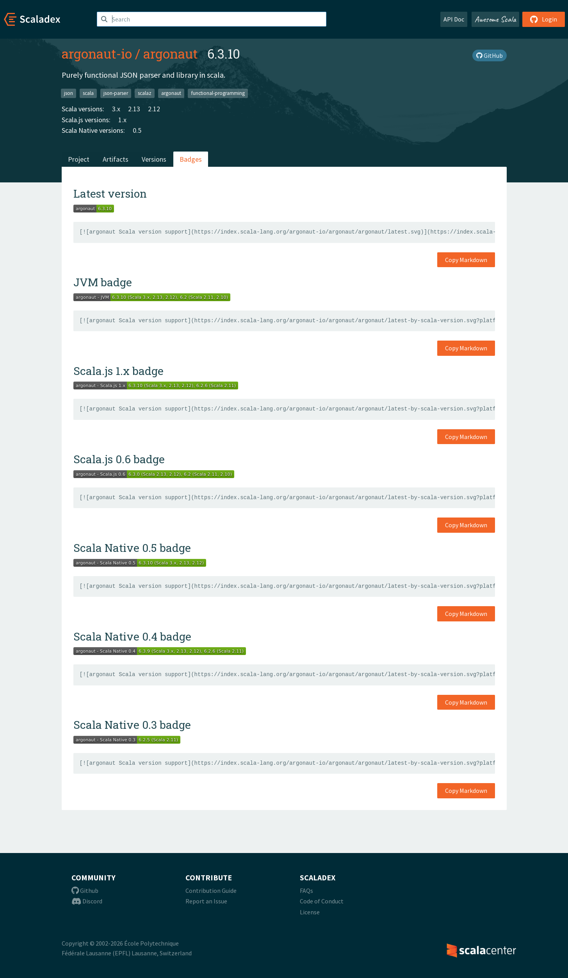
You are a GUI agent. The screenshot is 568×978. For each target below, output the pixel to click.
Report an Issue (206, 901)
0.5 (137, 130)
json (68, 93)
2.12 (154, 108)
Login (543, 19)
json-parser (115, 93)
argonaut (170, 53)
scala (88, 93)
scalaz (144, 93)
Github (84, 890)
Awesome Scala (495, 19)
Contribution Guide (211, 890)
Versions (154, 159)
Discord (86, 901)
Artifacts (115, 159)
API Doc (453, 19)
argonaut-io (97, 53)
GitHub (489, 55)
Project (78, 159)
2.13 (134, 108)
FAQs (306, 890)
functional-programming (218, 93)
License (310, 912)
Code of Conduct (322, 901)
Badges (191, 159)
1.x (122, 119)
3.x (116, 108)
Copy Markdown (466, 260)
